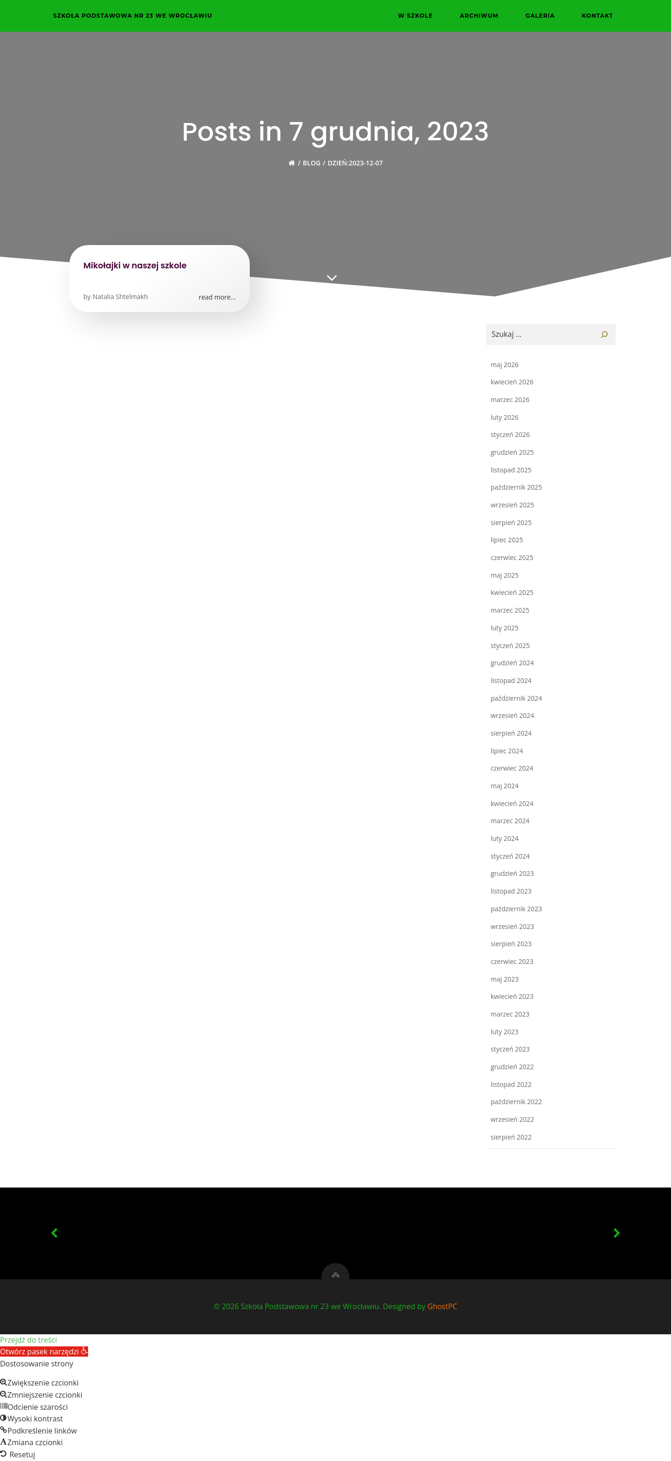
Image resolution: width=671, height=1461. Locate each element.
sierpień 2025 (511, 522)
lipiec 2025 (507, 539)
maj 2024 (505, 785)
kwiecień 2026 (512, 381)
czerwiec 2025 (512, 557)
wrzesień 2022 (512, 1119)
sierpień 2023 (511, 943)
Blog (312, 162)
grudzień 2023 (512, 873)
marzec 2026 (510, 399)
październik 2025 (516, 487)
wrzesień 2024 (512, 715)
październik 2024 (516, 698)
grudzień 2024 (512, 662)
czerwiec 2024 (512, 768)
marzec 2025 (510, 610)
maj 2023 (505, 979)
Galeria (544, 15)
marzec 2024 (510, 820)
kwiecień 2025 (512, 592)
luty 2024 (505, 838)
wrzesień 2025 (512, 504)
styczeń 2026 (510, 434)
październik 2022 (516, 1101)
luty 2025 (505, 627)
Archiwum (483, 15)
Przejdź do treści (28, 1340)
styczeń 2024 (510, 856)
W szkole (419, 15)
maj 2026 (505, 364)
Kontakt (597, 15)
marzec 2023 (510, 1014)
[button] (44, 1351)
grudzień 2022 (512, 1066)
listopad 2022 (511, 1084)
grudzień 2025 (512, 452)
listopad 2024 (511, 680)
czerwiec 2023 (512, 961)
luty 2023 (505, 1031)
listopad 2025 (511, 469)
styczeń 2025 (510, 645)
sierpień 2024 (511, 733)
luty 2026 (505, 417)
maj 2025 (505, 575)
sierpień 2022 (511, 1137)
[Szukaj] (604, 334)
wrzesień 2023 (512, 926)
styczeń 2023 (510, 1049)
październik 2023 (516, 908)
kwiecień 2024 (512, 803)
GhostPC (442, 1306)
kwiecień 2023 (512, 996)
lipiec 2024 (507, 750)
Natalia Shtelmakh (120, 296)
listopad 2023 (511, 891)
